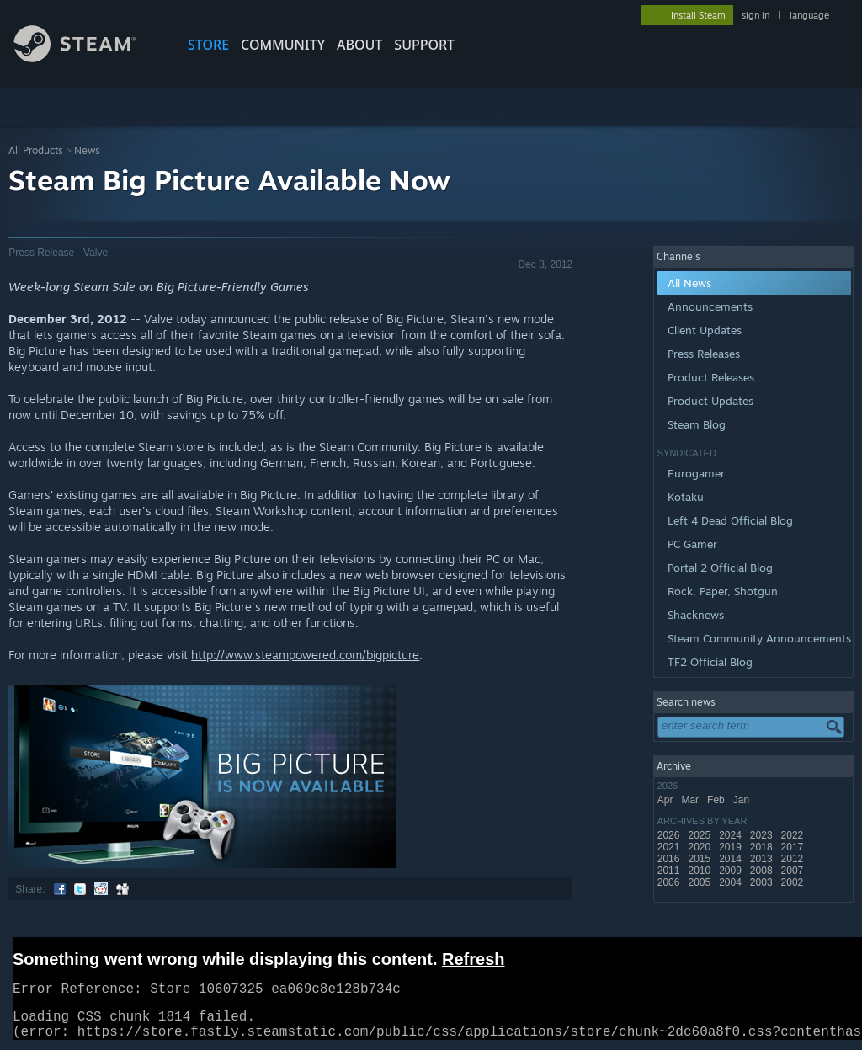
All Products (35, 150)
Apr (666, 800)
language (809, 15)
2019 (731, 847)
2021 (670, 847)
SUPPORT (424, 44)
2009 (731, 871)
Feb (717, 800)
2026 (670, 835)
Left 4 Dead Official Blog (730, 520)
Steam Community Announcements (759, 638)
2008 (762, 871)
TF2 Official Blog (710, 662)
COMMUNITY (283, 44)
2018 (762, 847)
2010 (700, 871)
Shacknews (696, 614)
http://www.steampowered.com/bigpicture (305, 655)
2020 (700, 847)
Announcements (710, 306)
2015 (700, 859)
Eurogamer (696, 473)
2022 (793, 835)
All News (689, 283)
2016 (670, 859)
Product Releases (711, 377)
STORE (208, 44)
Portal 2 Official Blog (720, 567)
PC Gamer (692, 544)
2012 (793, 859)
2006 (670, 882)
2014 (731, 859)
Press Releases (704, 353)
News (87, 150)
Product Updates (710, 401)
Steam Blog (697, 424)
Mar (691, 800)
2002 (793, 882)
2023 (762, 835)
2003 (762, 882)
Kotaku (686, 497)
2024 (731, 835)
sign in (755, 15)
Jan (743, 800)
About (359, 44)
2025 (700, 835)
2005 (700, 882)
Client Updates (705, 330)
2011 (670, 871)
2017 (793, 847)
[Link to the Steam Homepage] (87, 58)
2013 (762, 859)
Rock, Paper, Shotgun (723, 591)
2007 (793, 871)
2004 (731, 882)
